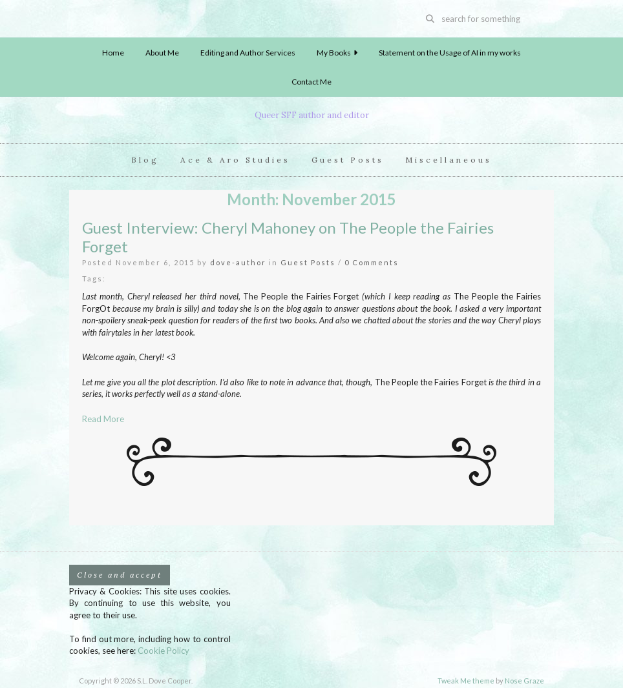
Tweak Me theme (466, 680)
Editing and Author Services (247, 52)
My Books (337, 52)
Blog (145, 160)
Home (113, 52)
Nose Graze (524, 680)
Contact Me (311, 81)
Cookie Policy (163, 650)
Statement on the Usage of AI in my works (450, 52)
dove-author (238, 262)
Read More (103, 419)
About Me (162, 52)
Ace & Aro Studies (235, 160)
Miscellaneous (448, 160)
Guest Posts (348, 160)
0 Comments (371, 262)
